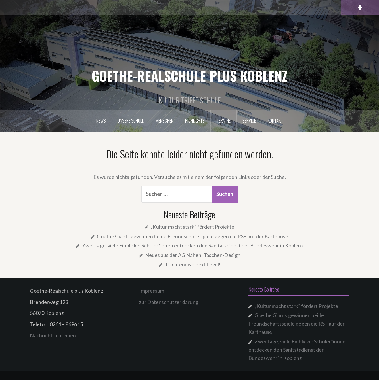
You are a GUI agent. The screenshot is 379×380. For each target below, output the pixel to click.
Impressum (151, 291)
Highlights (195, 120)
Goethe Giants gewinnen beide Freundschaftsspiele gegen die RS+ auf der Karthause (192, 236)
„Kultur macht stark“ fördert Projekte (192, 227)
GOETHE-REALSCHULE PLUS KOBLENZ (190, 75)
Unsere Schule (131, 120)
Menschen (164, 120)
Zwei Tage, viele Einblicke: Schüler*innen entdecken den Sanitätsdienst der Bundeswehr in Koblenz (192, 245)
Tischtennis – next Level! (193, 264)
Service (249, 120)
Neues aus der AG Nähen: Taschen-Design (192, 255)
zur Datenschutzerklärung (168, 302)
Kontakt (275, 120)
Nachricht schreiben (53, 335)
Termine (224, 120)
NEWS (101, 120)
